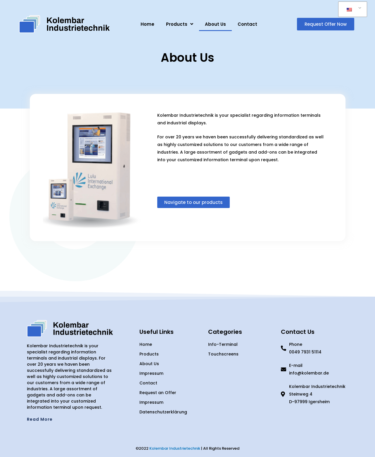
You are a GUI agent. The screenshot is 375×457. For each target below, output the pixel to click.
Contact (247, 24)
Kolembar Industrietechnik (174, 448)
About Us (215, 24)
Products (179, 24)
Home (147, 24)
